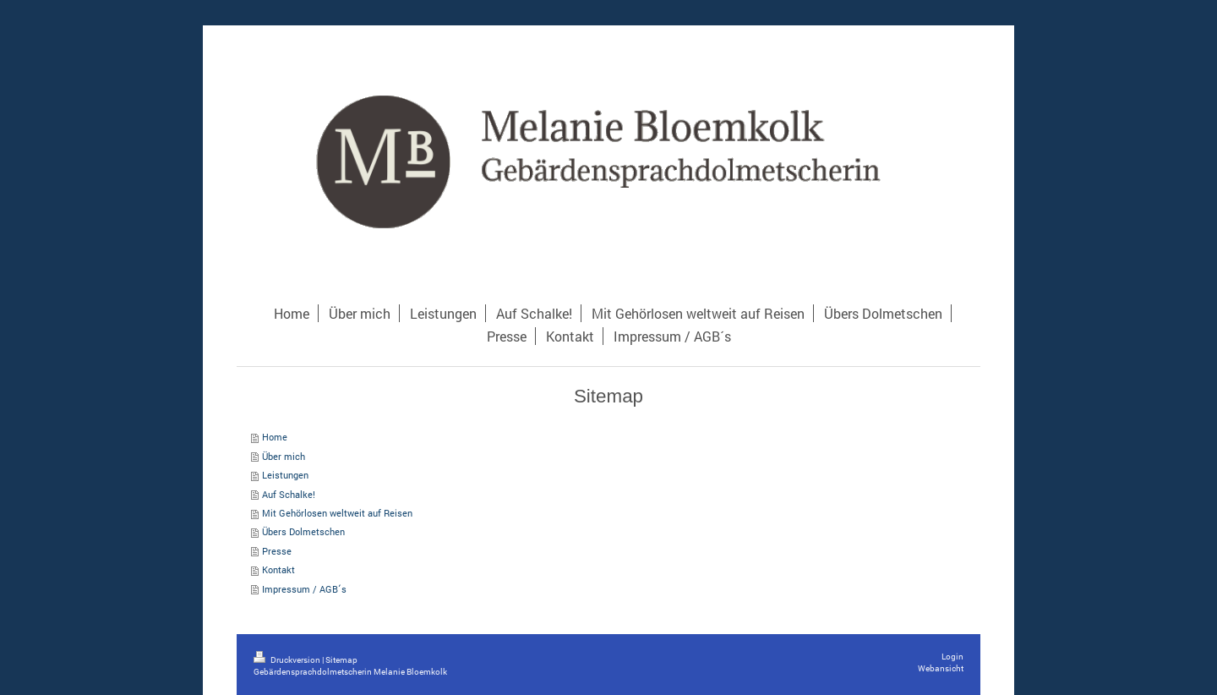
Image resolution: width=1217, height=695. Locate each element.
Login (952, 656)
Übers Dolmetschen (303, 531)
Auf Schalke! (288, 494)
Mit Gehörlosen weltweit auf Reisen (337, 512)
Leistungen (285, 474)
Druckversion (288, 659)
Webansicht (940, 668)
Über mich (283, 456)
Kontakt (278, 569)
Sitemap (341, 659)
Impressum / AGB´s (304, 589)
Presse (277, 551)
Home (274, 436)
